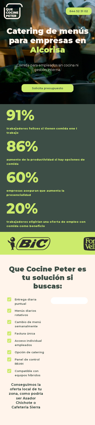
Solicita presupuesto (47, 88)
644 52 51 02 (78, 11)
